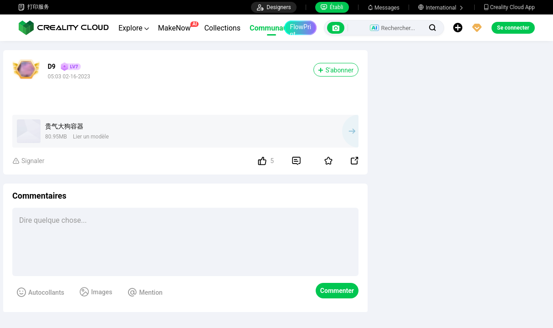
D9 (52, 66)
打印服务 (33, 7)
